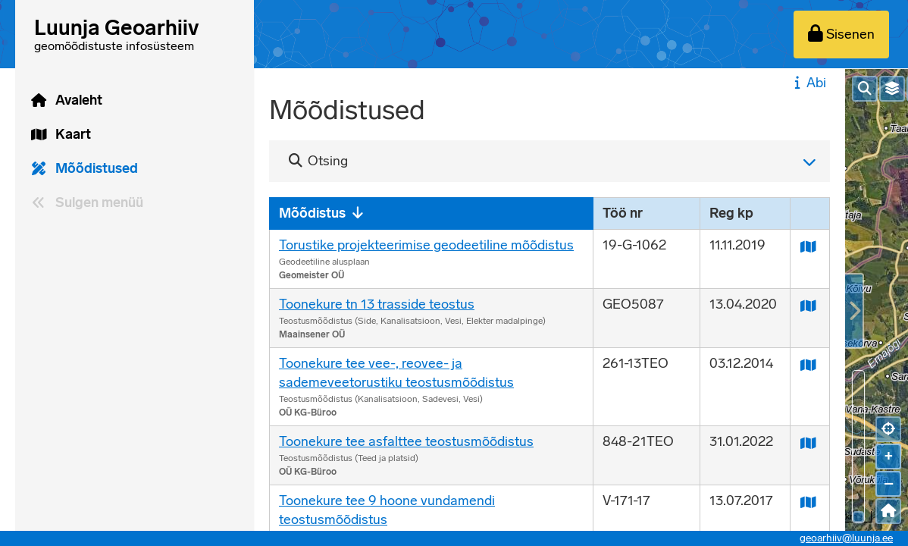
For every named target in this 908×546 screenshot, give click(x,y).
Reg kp (731, 213)
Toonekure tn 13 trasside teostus (376, 304)
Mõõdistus (312, 213)
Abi (808, 82)
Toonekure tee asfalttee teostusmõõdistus (406, 441)
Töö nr (623, 213)
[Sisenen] (841, 34)
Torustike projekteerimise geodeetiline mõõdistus (426, 245)
